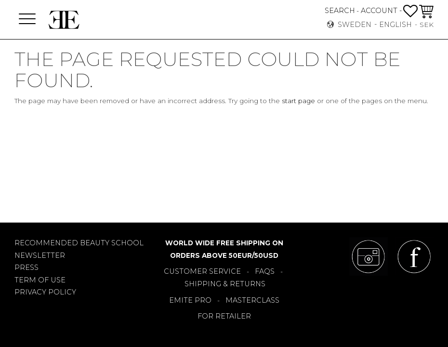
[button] (27, 19)
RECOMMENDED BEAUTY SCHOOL (79, 243)
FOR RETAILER (224, 316)
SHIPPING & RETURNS (224, 284)
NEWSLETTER (39, 255)
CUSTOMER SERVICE (202, 271)
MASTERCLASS (252, 300)
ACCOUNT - (381, 10)
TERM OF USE (40, 280)
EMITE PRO (190, 300)
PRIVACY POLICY (45, 292)
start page (298, 101)
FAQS (265, 271)
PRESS (26, 267)
